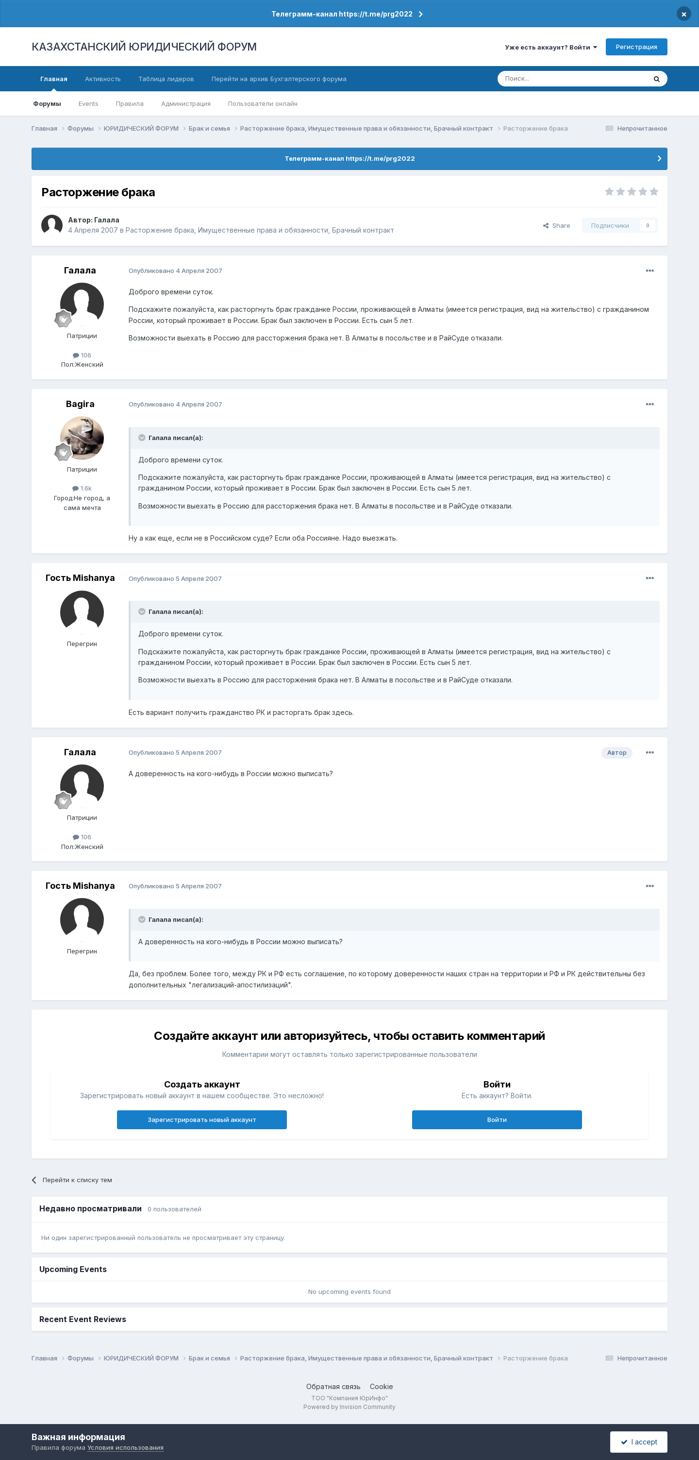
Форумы (47, 103)
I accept (639, 1442)
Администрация (186, 103)
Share (556, 225)
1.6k (82, 488)
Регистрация (636, 47)
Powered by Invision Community (349, 1406)
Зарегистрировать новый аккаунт (202, 1119)
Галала (106, 220)
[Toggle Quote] (142, 437)
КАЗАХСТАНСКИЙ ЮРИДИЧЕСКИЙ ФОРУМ (144, 46)
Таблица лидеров (166, 79)
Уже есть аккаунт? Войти (551, 47)
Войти (497, 1119)
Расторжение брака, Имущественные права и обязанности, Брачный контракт (260, 230)
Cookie (381, 1386)
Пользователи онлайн (263, 103)
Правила (130, 103)
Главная (53, 83)
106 (82, 355)
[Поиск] (545, 78)
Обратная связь (333, 1386)
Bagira (80, 404)
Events (89, 103)
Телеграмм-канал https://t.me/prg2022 (342, 14)
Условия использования (125, 1447)
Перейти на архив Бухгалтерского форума (279, 79)
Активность (103, 79)
